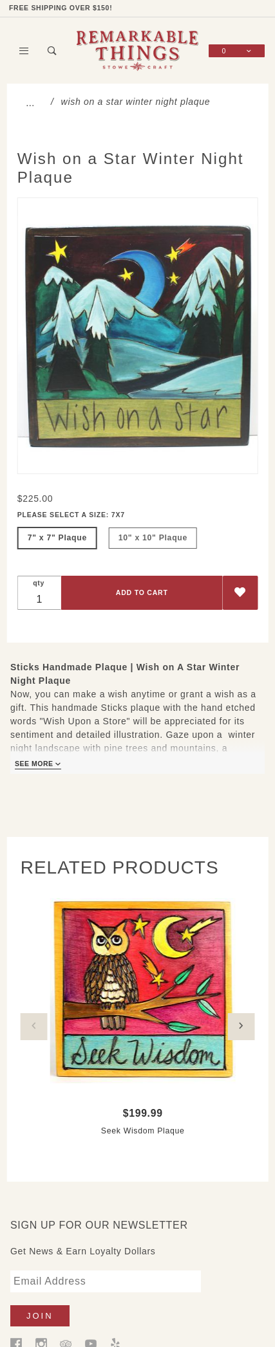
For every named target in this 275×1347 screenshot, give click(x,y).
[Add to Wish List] (240, 593)
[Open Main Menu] (24, 50)
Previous (34, 1026)
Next (240, 1026)
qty (38, 583)
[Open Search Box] (52, 50)
